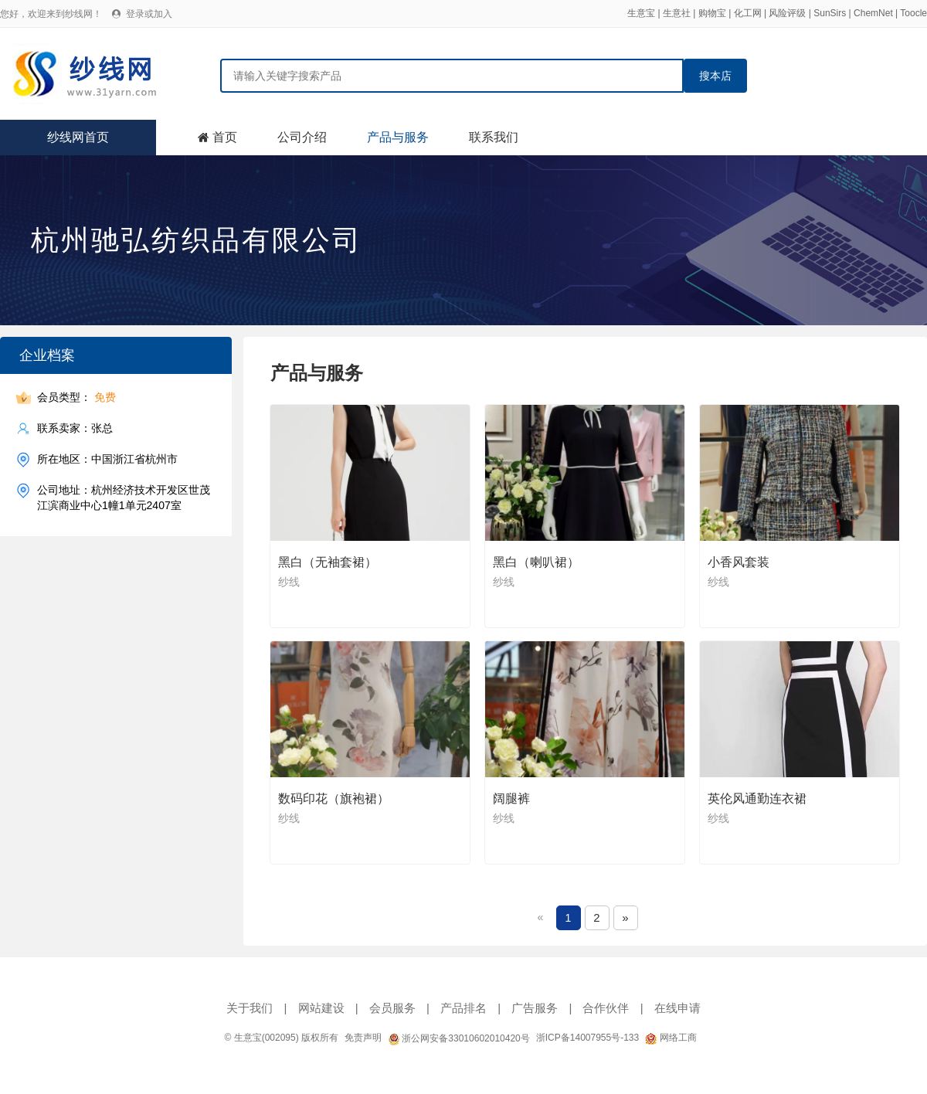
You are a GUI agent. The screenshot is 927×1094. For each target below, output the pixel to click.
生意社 (677, 13)
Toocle (913, 13)
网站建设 (321, 1007)
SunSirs (829, 13)
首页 (224, 137)
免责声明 (363, 1037)
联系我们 (493, 137)
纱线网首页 (78, 137)
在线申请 (677, 1007)
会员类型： (76, 397)
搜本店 (715, 76)
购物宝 (712, 13)
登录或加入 (149, 13)
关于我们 (249, 1007)
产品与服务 (398, 137)
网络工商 (670, 1037)
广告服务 (534, 1007)
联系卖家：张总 (75, 428)
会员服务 (392, 1007)
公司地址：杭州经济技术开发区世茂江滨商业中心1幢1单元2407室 (123, 497)
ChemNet (873, 13)
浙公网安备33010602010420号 (459, 1038)
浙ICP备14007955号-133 (587, 1037)
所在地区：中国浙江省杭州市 (107, 459)
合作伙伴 (605, 1007)
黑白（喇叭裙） (536, 562)
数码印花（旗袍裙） (333, 798)
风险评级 (787, 13)
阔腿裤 (511, 798)
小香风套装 (738, 562)
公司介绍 (302, 137)
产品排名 (463, 1007)
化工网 (748, 13)
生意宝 (641, 13)
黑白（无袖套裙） (327, 562)
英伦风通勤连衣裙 (757, 798)
